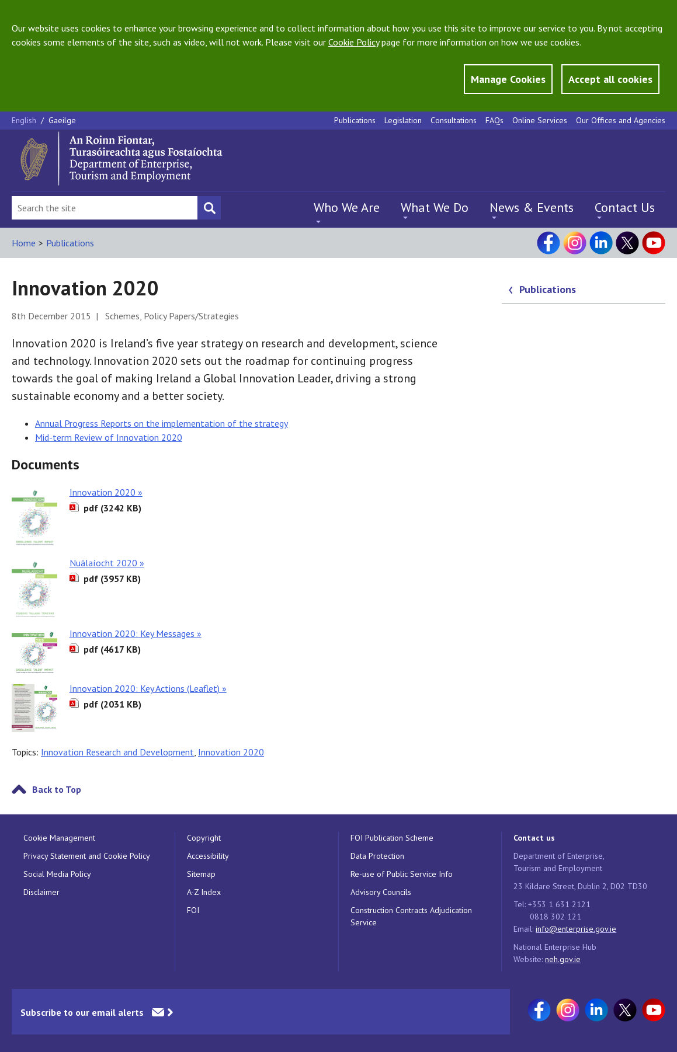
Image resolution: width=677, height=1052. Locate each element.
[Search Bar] (104, 208)
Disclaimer (41, 892)
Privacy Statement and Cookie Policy (86, 856)
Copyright (204, 837)
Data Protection (377, 856)
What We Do (434, 207)
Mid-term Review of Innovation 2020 (108, 437)
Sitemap (201, 874)
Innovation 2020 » (106, 492)
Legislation (403, 120)
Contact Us (625, 207)
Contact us (534, 837)
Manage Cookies (508, 79)
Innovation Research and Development (117, 752)
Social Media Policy (57, 874)
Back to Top (56, 789)
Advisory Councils (380, 892)
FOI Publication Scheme (391, 837)
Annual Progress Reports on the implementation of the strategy (161, 423)
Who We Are (347, 207)
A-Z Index (204, 892)
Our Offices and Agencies (620, 120)
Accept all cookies (610, 79)
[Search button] (209, 208)
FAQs (494, 120)
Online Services (539, 120)
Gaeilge (62, 120)
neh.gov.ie (563, 959)
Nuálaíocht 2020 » (107, 563)
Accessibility (208, 856)
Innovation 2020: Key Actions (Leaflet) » (148, 688)
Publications (355, 120)
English (25, 120)
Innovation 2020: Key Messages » (136, 633)
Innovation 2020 (231, 752)
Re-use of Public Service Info (401, 874)
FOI (193, 910)
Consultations (453, 120)
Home (24, 243)
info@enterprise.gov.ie (576, 929)
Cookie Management (59, 837)
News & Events (531, 207)
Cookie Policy (353, 42)
